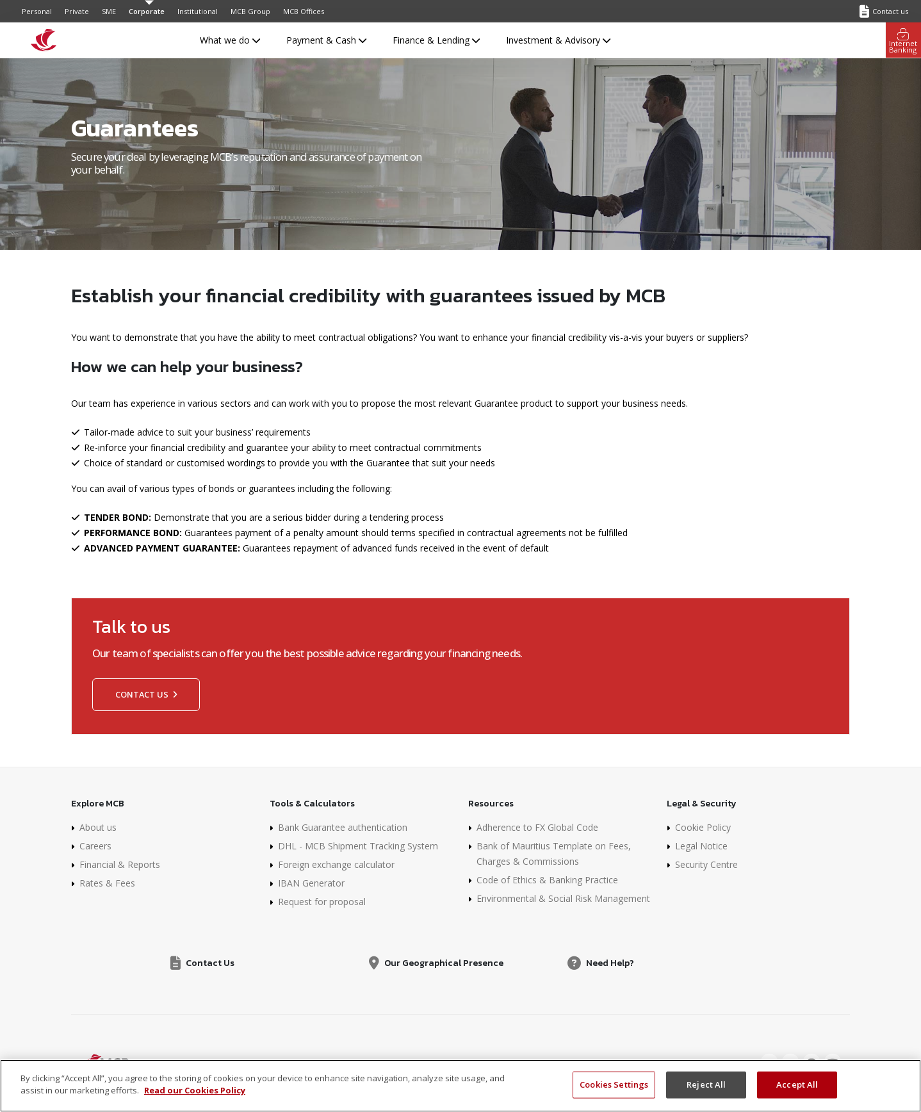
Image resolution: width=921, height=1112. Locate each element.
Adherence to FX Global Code (537, 827)
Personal (37, 11)
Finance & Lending (436, 40)
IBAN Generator (311, 883)
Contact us (146, 694)
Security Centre (706, 864)
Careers (95, 846)
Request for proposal (322, 901)
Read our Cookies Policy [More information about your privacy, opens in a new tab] (194, 1090)
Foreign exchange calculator (336, 864)
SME (109, 11)
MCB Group (250, 11)
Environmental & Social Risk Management (563, 898)
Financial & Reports (119, 864)
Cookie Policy (703, 827)
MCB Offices (303, 11)
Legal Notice (701, 846)
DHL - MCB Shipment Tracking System (358, 846)
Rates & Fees (107, 883)
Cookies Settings (614, 1084)
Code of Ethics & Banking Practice (547, 880)
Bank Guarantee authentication (342, 827)
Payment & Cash (326, 40)
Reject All (706, 1084)
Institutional (197, 11)
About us (98, 827)
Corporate (147, 11)
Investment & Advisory (558, 40)
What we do (230, 40)
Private (77, 11)
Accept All (797, 1084)
